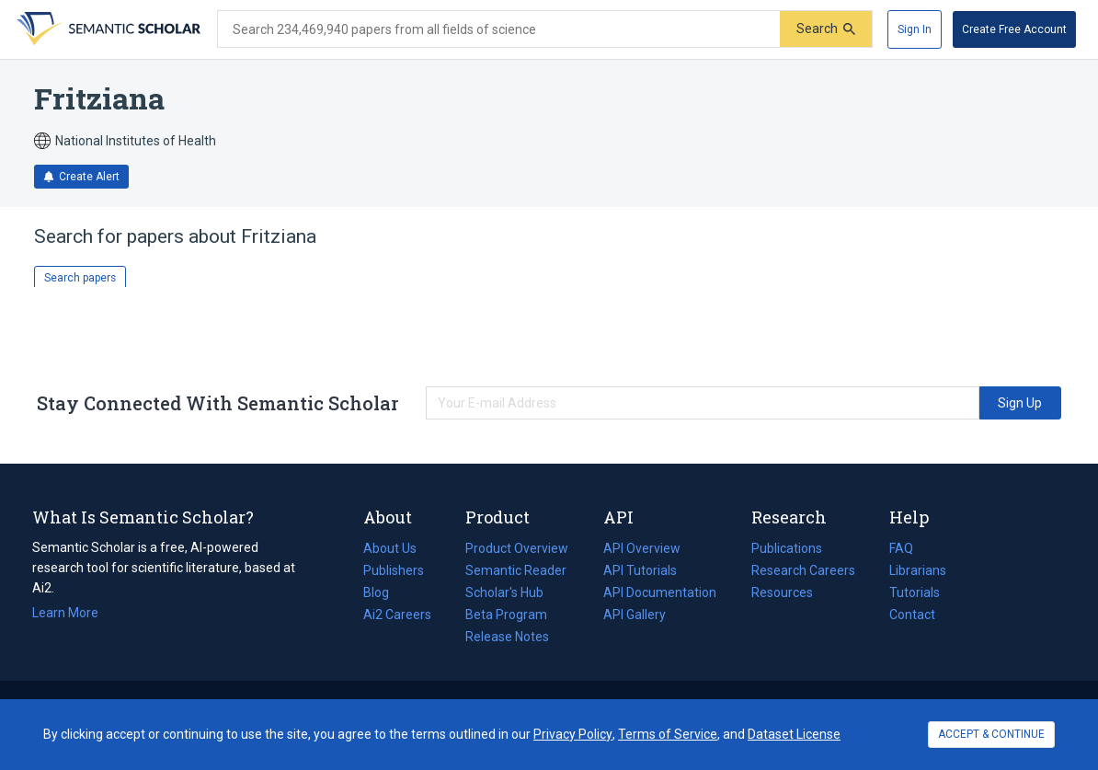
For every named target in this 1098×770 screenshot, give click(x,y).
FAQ (901, 548)
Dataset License (794, 734)
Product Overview (516, 548)
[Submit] (826, 29)
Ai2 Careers (397, 614)
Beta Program (506, 614)
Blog (383, 592)
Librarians (917, 570)
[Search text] (499, 29)
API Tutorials (640, 570)
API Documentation (659, 592)
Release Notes (507, 636)
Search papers (80, 277)
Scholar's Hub (504, 592)
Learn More (65, 612)
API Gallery (634, 614)
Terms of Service (667, 734)
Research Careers (803, 570)
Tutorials (914, 592)
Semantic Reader (515, 570)
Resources (782, 592)
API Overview (642, 548)
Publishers (393, 570)
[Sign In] (914, 29)
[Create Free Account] (1014, 29)
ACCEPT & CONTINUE (991, 734)
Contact (912, 614)
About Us (390, 548)
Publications (786, 548)
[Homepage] (106, 29)
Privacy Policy (572, 734)
